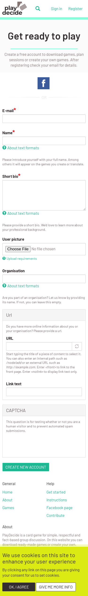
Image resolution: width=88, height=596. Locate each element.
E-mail (8, 110)
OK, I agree (19, 586)
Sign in (56, 8)
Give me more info (56, 586)
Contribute (55, 515)
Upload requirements (19, 258)
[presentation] (41, 444)
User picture (13, 239)
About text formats (20, 147)
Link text (13, 383)
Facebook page (59, 507)
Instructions (56, 499)
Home (7, 492)
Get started (55, 492)
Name (7, 132)
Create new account (25, 467)
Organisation (13, 270)
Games (8, 507)
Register (75, 8)
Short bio (10, 176)
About (7, 499)
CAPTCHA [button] (16, 410)
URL (9, 338)
